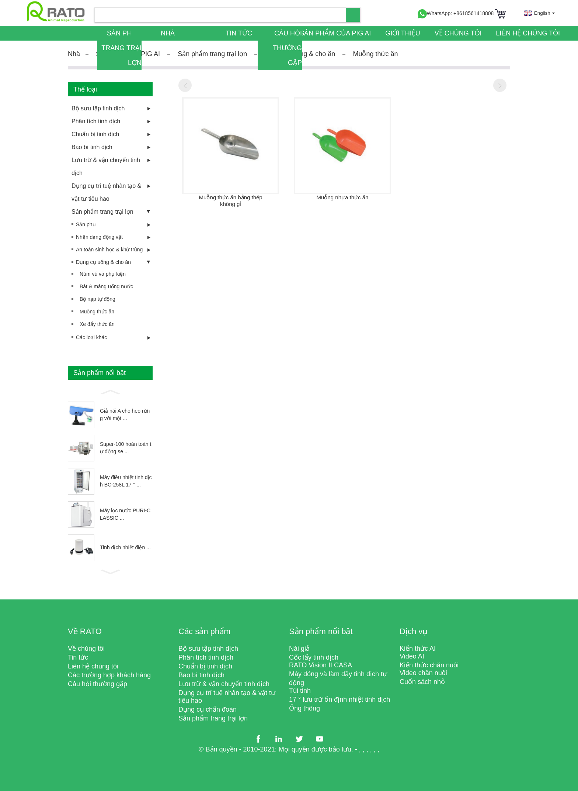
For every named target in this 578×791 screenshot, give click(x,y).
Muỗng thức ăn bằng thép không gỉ (230, 200)
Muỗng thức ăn (375, 54)
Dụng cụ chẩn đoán (207, 709)
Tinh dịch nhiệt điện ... (125, 547)
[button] (110, 391)
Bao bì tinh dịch (92, 147)
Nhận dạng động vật (99, 237)
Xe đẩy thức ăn (97, 324)
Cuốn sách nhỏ (422, 681)
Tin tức (239, 33)
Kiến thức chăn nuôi (429, 665)
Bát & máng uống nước (106, 286)
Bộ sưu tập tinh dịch (98, 108)
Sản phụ (86, 224)
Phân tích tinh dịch (96, 121)
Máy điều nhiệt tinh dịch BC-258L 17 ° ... (126, 481)
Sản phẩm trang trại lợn (121, 48)
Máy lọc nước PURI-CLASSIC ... (125, 514)
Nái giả (299, 648)
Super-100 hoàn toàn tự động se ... (125, 447)
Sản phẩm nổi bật (321, 631)
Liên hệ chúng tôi (528, 33)
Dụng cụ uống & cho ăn (103, 262)
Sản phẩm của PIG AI (335, 33)
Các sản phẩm (204, 631)
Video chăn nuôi (423, 673)
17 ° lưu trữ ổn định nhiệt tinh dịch (339, 699)
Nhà (168, 33)
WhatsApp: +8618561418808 (456, 13)
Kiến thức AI (418, 648)
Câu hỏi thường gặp (287, 48)
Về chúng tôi (458, 33)
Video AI (412, 656)
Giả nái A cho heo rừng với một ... (125, 414)
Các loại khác (91, 337)
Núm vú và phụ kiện (103, 274)
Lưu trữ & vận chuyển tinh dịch (106, 166)
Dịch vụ (414, 631)
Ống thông (304, 708)
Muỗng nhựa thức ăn (343, 197)
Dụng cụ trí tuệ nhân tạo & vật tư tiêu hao (106, 192)
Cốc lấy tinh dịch (313, 657)
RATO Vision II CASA (320, 665)
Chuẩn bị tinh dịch (95, 134)
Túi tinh (300, 690)
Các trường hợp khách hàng (109, 675)
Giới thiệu (402, 33)
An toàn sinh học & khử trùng (109, 249)
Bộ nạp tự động (97, 299)
